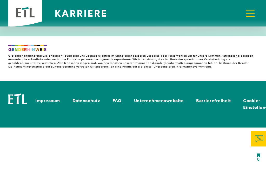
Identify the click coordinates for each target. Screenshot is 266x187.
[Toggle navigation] (250, 13)
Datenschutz (86, 100)
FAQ (117, 100)
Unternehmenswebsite (159, 100)
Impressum (47, 100)
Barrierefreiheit (213, 100)
